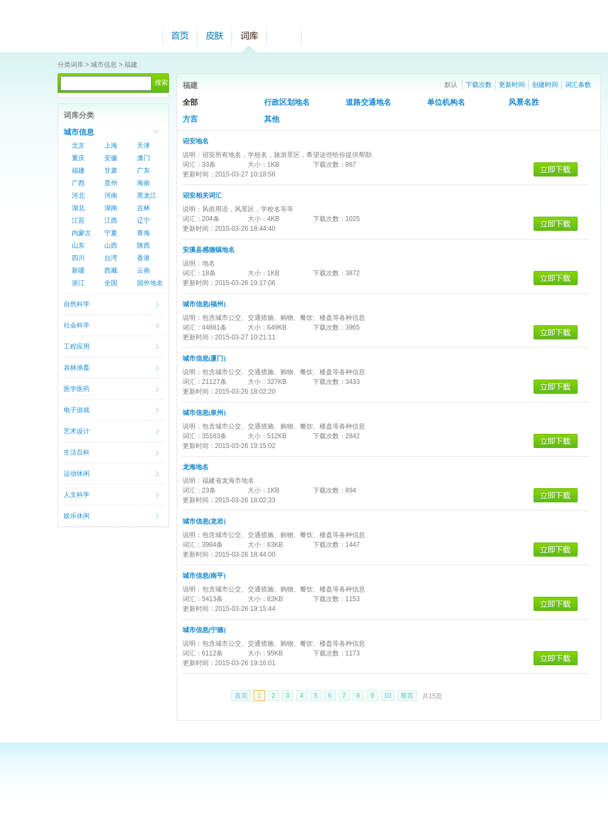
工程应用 (77, 346)
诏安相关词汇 (202, 195)
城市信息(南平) (204, 575)
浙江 (78, 283)
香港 (143, 258)
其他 (271, 119)
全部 (190, 102)
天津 (143, 145)
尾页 (406, 695)
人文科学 (77, 495)
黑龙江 (146, 195)
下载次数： (329, 164)
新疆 (78, 270)
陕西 (143, 245)
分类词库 (71, 64)
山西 (110, 245)
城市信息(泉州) (204, 413)
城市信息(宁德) (204, 630)
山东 (78, 245)
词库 (249, 35)
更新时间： (199, 174)
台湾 (110, 258)
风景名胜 (524, 102)
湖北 (78, 208)
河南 (110, 195)
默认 (450, 85)
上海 (110, 145)
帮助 (284, 35)
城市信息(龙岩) (204, 521)
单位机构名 (446, 102)
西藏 (110, 270)
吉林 (143, 208)
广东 (143, 170)
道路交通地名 (368, 102)
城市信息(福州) (204, 304)
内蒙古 (81, 233)
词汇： (192, 164)
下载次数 (479, 85)
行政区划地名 (287, 102)
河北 (78, 195)
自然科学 (77, 304)
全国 (110, 283)
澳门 (143, 158)
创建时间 (545, 85)
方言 (190, 119)
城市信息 (104, 64)
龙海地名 (196, 467)
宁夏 (110, 233)
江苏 (78, 220)
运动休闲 (77, 473)
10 (387, 695)
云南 (143, 270)
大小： (257, 164)
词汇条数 (578, 85)
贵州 (110, 183)
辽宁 (143, 220)
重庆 (78, 158)
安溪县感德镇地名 (209, 250)
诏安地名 (196, 141)
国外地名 (150, 283)
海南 (143, 183)
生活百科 (77, 452)
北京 (78, 145)
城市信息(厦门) (204, 358)
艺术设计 (77, 431)
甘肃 (110, 170)
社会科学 (77, 325)
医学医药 (77, 389)
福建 (130, 64)
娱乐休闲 (77, 516)
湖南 (110, 208)
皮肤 (214, 35)
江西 (110, 220)
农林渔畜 (77, 367)
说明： (192, 155)
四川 (78, 258)
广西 (78, 183)
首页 (180, 35)
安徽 (110, 158)
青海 (143, 233)
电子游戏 (77, 410)
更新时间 (512, 85)
